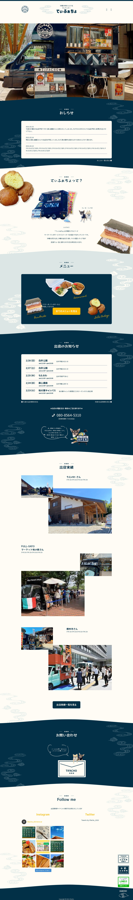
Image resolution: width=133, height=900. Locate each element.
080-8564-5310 (69, 415)
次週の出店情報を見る (102, 402)
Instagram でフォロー (43, 870)
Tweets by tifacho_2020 (90, 820)
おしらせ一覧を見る (103, 160)
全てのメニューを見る (66, 311)
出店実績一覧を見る (66, 704)
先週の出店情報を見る (30, 402)
